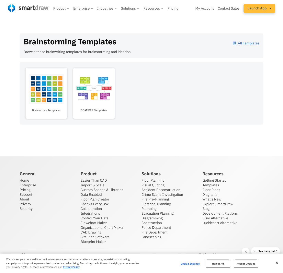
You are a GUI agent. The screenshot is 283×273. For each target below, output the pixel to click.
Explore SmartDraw (217, 204)
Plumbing (149, 208)
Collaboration (91, 208)
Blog (205, 208)
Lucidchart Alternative (219, 223)
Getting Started (214, 180)
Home (24, 180)
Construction (152, 223)
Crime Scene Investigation (162, 194)
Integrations (90, 213)
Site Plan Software (95, 237)
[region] (141, 263)
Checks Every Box (95, 204)
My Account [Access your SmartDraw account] (204, 8)
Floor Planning (153, 180)
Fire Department (154, 232)
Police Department (156, 227)
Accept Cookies (246, 263)
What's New (211, 199)
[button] (61, 8)
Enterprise (28, 185)
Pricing (25, 190)
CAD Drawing (91, 232)
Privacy (25, 204)
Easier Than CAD (94, 180)
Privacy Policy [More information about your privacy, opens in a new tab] (71, 267)
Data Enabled (91, 194)
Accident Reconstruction (161, 190)
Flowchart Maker (94, 223)
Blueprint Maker (93, 241)
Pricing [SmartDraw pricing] (172, 8)
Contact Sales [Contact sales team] (229, 8)
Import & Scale (92, 185)
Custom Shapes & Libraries (102, 190)
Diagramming (152, 218)
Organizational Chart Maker (102, 227)
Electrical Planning (156, 204)
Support (26, 194)
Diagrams (209, 194)
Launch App (259, 8)
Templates (210, 185)
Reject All (218, 263)
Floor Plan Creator (95, 199)
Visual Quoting (153, 185)
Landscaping (151, 237)
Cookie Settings (190, 263)
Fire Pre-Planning (155, 199)
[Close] (276, 262)
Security (26, 208)
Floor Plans (211, 190)
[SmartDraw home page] (28, 8)
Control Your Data (94, 218)
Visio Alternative (215, 218)
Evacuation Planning (158, 213)
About (24, 199)
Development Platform (220, 213)
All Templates (245, 43)
